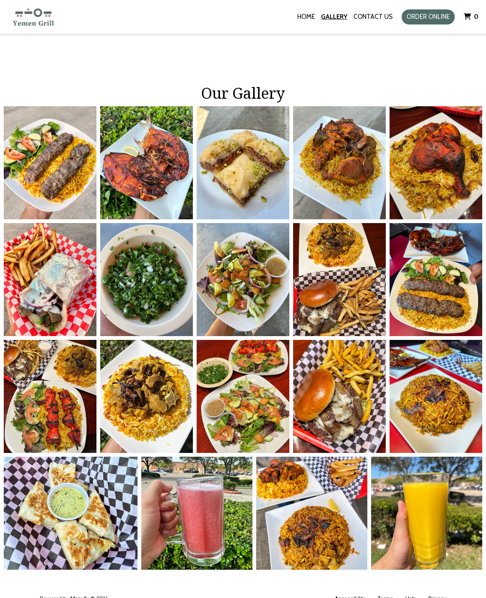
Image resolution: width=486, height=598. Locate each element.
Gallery (334, 16)
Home (306, 16)
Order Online (428, 16)
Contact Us (373, 16)
